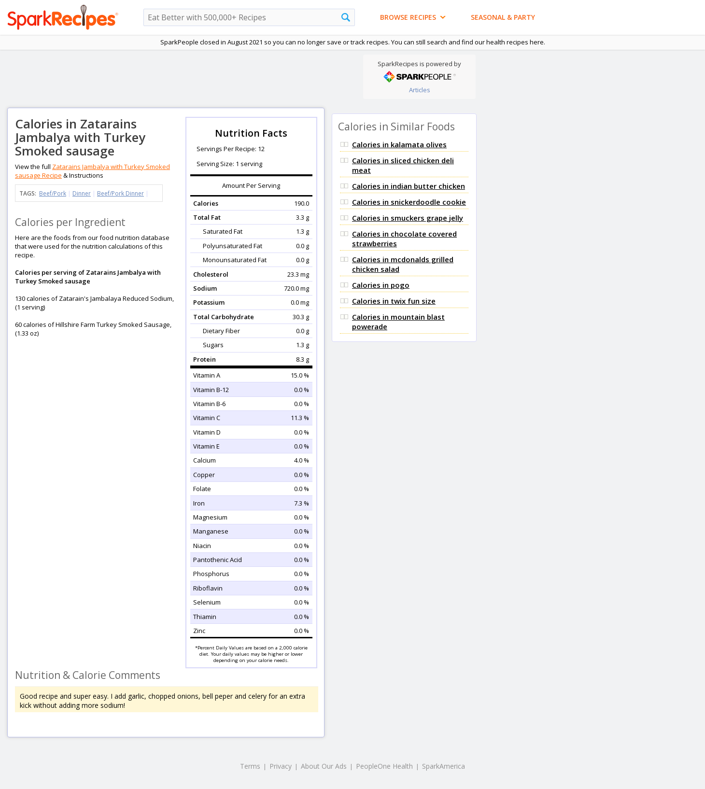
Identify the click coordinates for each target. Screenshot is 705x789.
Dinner (81, 193)
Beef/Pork (52, 193)
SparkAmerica (443, 766)
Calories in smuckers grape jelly (407, 218)
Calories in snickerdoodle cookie (409, 202)
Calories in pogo (380, 285)
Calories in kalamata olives (399, 144)
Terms (250, 766)
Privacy (280, 766)
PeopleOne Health (384, 766)
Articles (419, 89)
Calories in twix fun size (394, 301)
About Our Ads (324, 766)
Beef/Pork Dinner (120, 193)
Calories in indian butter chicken (408, 186)
